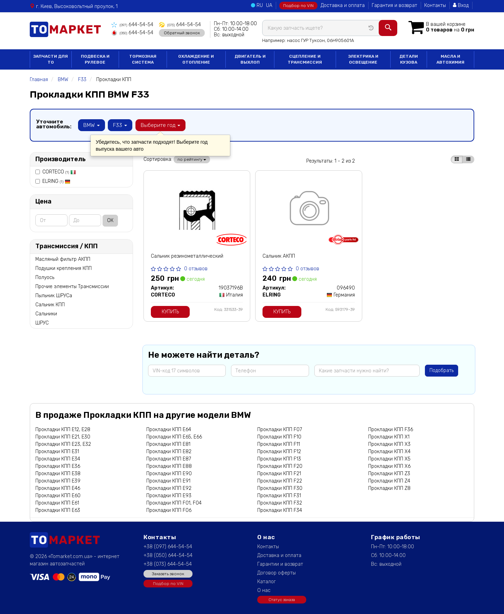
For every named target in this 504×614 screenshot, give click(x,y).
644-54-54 (132, 25)
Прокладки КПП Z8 (389, 488)
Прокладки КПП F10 (279, 437)
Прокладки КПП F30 (279, 488)
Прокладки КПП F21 (279, 474)
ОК (110, 220)
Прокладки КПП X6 (389, 466)
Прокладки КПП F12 (279, 452)
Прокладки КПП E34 (57, 459)
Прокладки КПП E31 (57, 452)
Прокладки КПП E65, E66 (174, 437)
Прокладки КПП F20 (279, 466)
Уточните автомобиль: (53, 124)
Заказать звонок (168, 573)
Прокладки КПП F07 (279, 430)
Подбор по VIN (298, 5)
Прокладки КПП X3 (389, 444)
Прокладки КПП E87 (168, 459)
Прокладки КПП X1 (389, 437)
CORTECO (59, 172)
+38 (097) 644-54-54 (168, 547)
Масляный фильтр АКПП (62, 259)
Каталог (266, 582)
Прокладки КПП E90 (169, 474)
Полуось (44, 277)
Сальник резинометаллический (187, 256)
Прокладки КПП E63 (57, 510)
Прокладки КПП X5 (389, 459)
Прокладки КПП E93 (168, 496)
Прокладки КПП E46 (57, 488)
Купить (170, 312)
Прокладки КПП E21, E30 (62, 437)
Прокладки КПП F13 (279, 459)
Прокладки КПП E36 (57, 466)
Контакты (435, 5)
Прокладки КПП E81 (168, 444)
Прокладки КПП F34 (279, 510)
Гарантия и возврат (394, 5)
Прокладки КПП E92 (168, 488)
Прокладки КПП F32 (279, 503)
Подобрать (441, 370)
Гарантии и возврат (280, 564)
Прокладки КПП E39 (57, 481)
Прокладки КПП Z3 (389, 474)
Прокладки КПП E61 (57, 503)
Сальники (46, 314)
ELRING (56, 181)
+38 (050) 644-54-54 (168, 555)
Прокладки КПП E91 (168, 481)
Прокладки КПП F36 (390, 430)
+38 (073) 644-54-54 (168, 564)
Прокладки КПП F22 (279, 481)
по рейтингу (191, 159)
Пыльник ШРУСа (53, 296)
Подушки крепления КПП (63, 268)
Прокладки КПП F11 (278, 444)
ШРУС (42, 323)
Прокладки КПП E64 (168, 430)
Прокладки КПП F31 (279, 496)
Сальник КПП (50, 305)
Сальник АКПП (278, 256)
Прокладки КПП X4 (389, 452)
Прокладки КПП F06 (168, 510)
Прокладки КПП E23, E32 (63, 444)
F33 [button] (120, 125)
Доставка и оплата (343, 5)
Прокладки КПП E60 (57, 496)
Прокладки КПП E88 (169, 466)
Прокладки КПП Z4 (389, 481)
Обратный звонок (181, 32)
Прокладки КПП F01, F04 (174, 503)
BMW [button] (91, 125)
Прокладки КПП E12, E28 (62, 430)
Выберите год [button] (160, 125)
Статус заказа (281, 599)
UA (269, 5)
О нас (264, 590)
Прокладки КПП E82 (168, 452)
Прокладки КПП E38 (57, 474)
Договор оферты (276, 573)
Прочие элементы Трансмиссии (72, 287)
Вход (461, 5)
